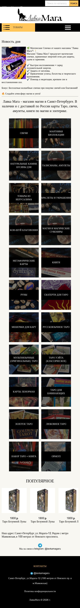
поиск (73, 3)
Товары (13, 27)
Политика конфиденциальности (40, 591)
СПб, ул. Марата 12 (12, 7)
